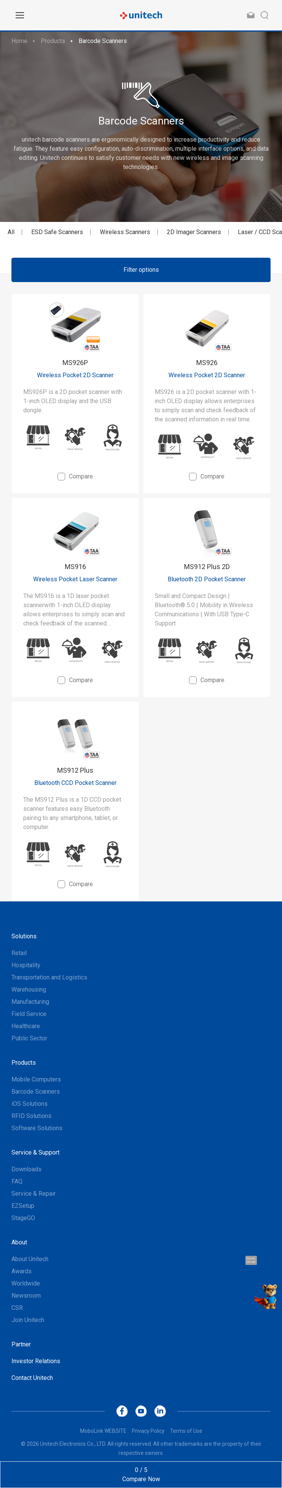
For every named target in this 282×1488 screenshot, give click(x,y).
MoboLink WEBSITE (103, 1431)
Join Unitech (27, 1320)
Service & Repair (33, 1193)
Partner (21, 1344)
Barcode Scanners (103, 41)
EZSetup (22, 1205)
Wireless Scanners (125, 232)
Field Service (28, 1014)
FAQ (16, 1181)
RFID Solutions (31, 1116)
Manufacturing (30, 1001)
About (19, 1242)
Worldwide (25, 1283)
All (11, 232)
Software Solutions (36, 1128)
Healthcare (25, 1026)
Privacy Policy (148, 1431)
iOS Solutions (29, 1103)
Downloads (26, 1169)
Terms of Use (186, 1431)
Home (19, 41)
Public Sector (29, 1038)
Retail (19, 953)
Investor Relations (35, 1361)
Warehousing (28, 989)
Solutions (24, 936)
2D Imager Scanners (194, 232)
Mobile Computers (36, 1079)
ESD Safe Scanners (57, 232)
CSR (17, 1307)
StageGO (23, 1218)
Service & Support (35, 1152)
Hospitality (25, 965)
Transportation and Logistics (49, 977)
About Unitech (29, 1259)
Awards (21, 1271)
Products (53, 41)
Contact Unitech (32, 1377)
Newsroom (26, 1295)
